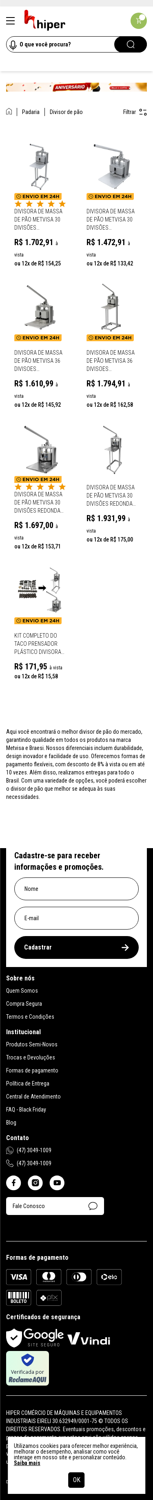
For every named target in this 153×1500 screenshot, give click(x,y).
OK (76, 1480)
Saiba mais (27, 1463)
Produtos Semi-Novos (32, 1044)
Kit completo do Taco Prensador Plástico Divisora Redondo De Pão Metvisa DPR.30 (37, 644)
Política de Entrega (27, 1083)
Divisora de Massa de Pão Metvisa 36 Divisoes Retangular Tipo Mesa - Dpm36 (38, 361)
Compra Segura (24, 1003)
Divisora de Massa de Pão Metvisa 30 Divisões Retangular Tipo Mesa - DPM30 (110, 220)
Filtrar (135, 112)
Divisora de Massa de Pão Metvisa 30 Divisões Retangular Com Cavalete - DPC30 (38, 220)
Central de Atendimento (33, 1096)
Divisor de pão (66, 112)
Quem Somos (22, 990)
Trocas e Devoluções (30, 1057)
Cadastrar (76, 947)
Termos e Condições (30, 1016)
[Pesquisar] (130, 44)
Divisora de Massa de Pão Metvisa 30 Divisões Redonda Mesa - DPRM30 (38, 503)
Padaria (31, 112)
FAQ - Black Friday (26, 1109)
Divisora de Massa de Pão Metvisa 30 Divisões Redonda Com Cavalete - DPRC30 (110, 496)
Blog (11, 1122)
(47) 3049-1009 (28, 1150)
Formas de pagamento (32, 1070)
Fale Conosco (55, 1206)
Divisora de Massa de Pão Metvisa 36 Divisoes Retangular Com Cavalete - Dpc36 (110, 361)
